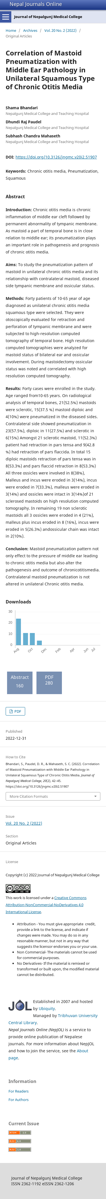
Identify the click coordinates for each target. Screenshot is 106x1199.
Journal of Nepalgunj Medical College (48, 16)
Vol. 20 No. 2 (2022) (60, 30)
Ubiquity (47, 1008)
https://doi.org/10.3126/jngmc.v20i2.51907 (56, 157)
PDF (17, 711)
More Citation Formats (29, 796)
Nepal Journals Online (36, 4)
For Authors (18, 1099)
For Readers (18, 1091)
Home (11, 30)
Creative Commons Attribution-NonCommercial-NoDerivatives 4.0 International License (46, 904)
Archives (30, 30)
